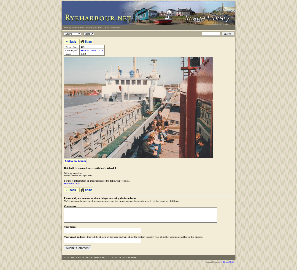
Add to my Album (75, 161)
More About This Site (108, 260)
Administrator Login (78, 260)
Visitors (98, 27)
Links (106, 27)
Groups (89, 27)
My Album (129, 260)
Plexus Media (228, 265)
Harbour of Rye (72, 183)
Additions (115, 27)
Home (67, 27)
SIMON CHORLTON (92, 50)
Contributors (78, 27)
